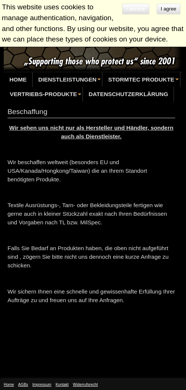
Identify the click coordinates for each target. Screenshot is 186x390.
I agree (169, 9)
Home (18, 79)
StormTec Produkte (141, 79)
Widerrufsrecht (85, 385)
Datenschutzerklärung (128, 94)
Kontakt (62, 385)
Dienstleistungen (67, 79)
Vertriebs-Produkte (43, 94)
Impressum (41, 385)
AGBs (23, 385)
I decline (135, 9)
